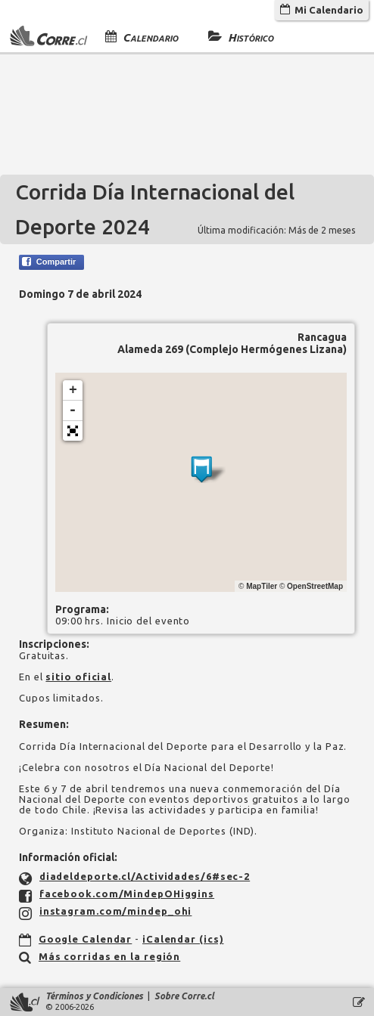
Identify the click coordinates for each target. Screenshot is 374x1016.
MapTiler (261, 586)
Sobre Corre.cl (184, 996)
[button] (73, 431)
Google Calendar (85, 939)
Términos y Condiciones (94, 996)
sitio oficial (78, 676)
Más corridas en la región (110, 956)
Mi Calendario (321, 10)
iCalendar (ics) (183, 939)
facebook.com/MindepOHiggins (126, 893)
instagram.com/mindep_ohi (115, 911)
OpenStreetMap (315, 586)
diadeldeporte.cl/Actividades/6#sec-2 (144, 876)
